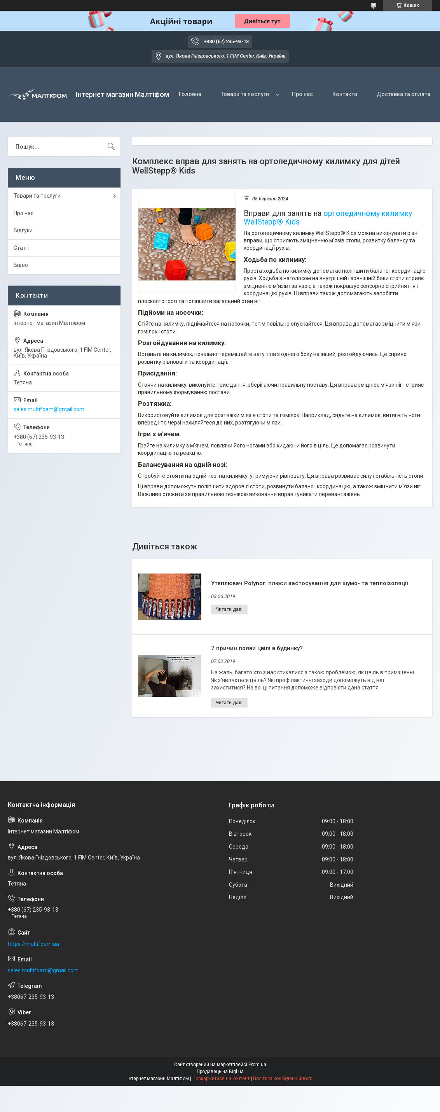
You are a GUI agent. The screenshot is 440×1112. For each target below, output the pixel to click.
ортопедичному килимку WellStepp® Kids (328, 217)
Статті (22, 248)
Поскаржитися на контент (221, 1078)
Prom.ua (257, 1064)
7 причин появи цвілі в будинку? (257, 648)
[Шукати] (111, 146)
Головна (190, 94)
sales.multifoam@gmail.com (49, 409)
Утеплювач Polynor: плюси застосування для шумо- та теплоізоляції (309, 583)
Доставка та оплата (403, 94)
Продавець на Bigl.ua (220, 1071)
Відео (21, 265)
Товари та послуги (245, 94)
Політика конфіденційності (283, 1078)
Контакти (344, 94)
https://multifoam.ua (33, 944)
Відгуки (23, 230)
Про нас (302, 94)
